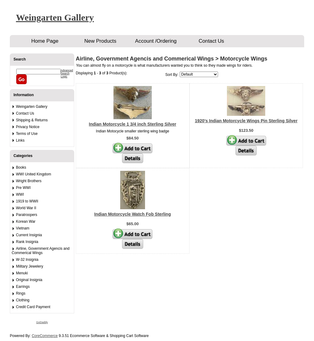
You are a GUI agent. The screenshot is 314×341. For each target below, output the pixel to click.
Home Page (45, 41)
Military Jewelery (29, 266)
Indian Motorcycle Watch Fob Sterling (132, 214)
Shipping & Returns (32, 120)
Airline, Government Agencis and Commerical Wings (41, 250)
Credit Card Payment (33, 307)
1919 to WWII (27, 201)
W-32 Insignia (27, 259)
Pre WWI (23, 188)
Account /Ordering (156, 41)
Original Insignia (29, 280)
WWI (20, 194)
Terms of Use (27, 133)
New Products (100, 41)
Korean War (26, 221)
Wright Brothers (28, 181)
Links (20, 140)
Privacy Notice (28, 127)
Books (21, 167)
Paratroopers (26, 215)
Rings (20, 293)
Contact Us (211, 41)
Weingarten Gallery (55, 17)
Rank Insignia (27, 242)
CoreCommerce (45, 336)
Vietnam (22, 228)
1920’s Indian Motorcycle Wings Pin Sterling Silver (246, 120)
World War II (26, 208)
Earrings (23, 286)
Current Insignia (29, 235)
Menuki (22, 273)
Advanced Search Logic (67, 73)
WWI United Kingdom (33, 174)
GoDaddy (42, 322)
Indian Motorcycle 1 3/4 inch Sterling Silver (132, 124)
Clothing (22, 300)
